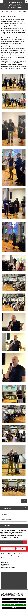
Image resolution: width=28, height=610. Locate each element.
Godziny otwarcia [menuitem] (6, 519)
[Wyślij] (25, 542)
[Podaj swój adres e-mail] (11, 542)
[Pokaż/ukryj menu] (26, 1)
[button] (13, 90)
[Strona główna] (2, 12)
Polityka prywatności (14, 599)
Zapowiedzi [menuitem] (4, 514)
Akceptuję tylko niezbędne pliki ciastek (14, 604)
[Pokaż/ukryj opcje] (1, 1)
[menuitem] (8, 548)
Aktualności (14, 11)
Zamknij (14, 607)
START (8, 11)
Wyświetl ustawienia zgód (14, 602)
